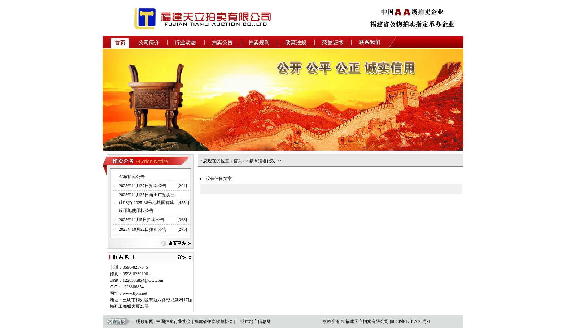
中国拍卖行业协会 (173, 321)
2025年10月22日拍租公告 (142, 230)
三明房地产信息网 (253, 321)
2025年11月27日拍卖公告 (142, 186)
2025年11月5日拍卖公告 (141, 220)
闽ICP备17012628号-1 (410, 321)
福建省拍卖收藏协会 (213, 321)
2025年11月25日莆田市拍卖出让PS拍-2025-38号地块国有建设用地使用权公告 (147, 203)
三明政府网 (142, 321)
